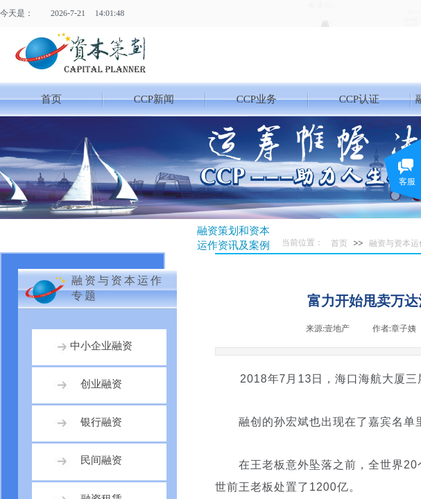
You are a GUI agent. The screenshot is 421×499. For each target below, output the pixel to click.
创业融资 (101, 383)
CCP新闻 (154, 99)
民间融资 (101, 460)
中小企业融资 (101, 345)
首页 (51, 99)
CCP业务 (257, 99)
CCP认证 (359, 99)
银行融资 (101, 422)
